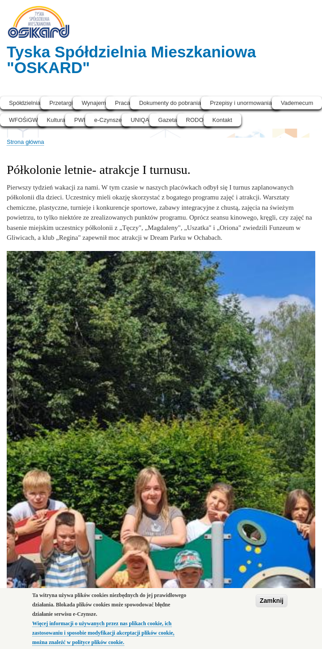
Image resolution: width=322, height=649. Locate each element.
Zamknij (271, 602)
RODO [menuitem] (195, 120)
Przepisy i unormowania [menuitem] (241, 103)
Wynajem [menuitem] (94, 103)
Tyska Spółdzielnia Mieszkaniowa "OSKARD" (131, 59)
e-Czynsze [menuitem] (108, 120)
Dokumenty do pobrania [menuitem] (170, 103)
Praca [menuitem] (122, 103)
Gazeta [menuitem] (167, 120)
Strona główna (25, 141)
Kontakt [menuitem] (222, 120)
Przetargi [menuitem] (61, 103)
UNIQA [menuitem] (140, 120)
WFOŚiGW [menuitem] (23, 120)
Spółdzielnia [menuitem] (24, 103)
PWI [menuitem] (79, 120)
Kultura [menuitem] (56, 120)
